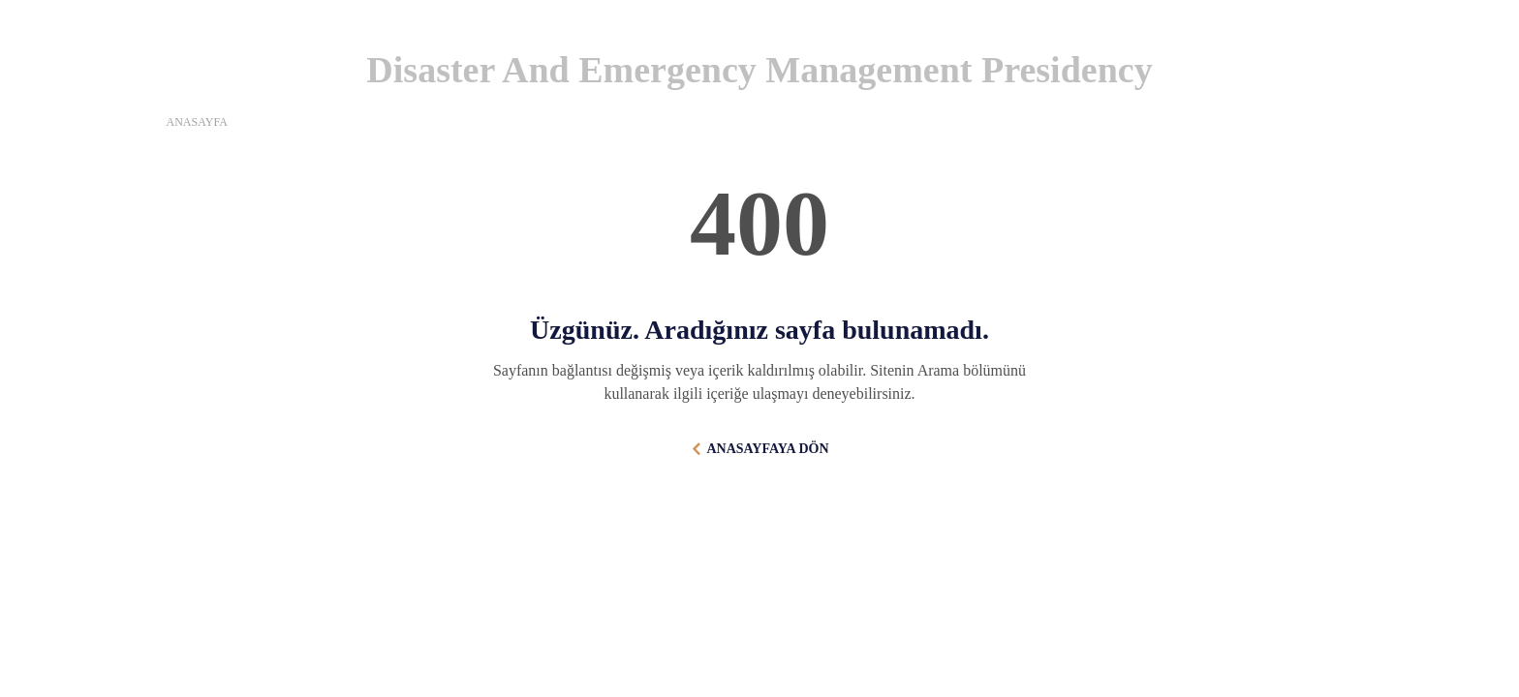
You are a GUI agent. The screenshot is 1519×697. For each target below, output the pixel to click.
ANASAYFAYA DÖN (767, 448)
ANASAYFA (197, 122)
